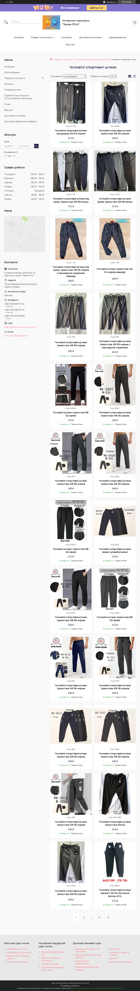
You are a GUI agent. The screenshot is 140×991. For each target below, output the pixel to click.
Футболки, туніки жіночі (19, 952)
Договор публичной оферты (20, 121)
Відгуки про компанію (121, 962)
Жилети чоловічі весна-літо (53, 953)
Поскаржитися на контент (85, 988)
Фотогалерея (12, 72)
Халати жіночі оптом (17, 949)
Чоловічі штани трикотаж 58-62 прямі (71, 414)
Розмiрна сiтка (12, 89)
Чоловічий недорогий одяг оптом (92, 59)
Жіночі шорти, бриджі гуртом (18, 957)
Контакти (66, 37)
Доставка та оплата (90, 37)
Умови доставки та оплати (119, 953)
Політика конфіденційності (110, 988)
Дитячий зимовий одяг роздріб (87, 968)
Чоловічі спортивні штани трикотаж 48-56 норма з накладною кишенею (115, 344)
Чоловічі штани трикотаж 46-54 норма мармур (115, 270)
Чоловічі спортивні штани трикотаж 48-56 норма (115, 132)
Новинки (9, 66)
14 (99, 917)
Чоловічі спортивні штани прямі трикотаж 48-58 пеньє (115, 200)
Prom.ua (85, 983)
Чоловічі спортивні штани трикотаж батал (115, 823)
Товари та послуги (41, 37)
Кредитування (117, 37)
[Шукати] (6, 22)
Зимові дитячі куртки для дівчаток (88, 956)
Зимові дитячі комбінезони (82, 962)
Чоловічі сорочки (50, 964)
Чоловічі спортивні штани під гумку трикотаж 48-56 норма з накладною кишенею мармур (71, 272)
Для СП (113, 958)
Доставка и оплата (14, 115)
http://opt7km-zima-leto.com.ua (20, 327)
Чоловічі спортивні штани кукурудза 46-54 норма (71, 132)
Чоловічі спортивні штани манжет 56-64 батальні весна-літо (115, 893)
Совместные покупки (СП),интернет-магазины (18, 97)
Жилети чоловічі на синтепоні (51, 959)
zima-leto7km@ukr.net (15, 335)
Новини (8, 84)
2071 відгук (111, 2)
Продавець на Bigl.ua (70, 986)
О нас (7, 104)
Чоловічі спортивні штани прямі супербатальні (115, 551)
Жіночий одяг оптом (17, 962)
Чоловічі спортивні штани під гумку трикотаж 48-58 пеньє (71, 200)
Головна (18, 37)
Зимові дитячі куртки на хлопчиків (87, 950)
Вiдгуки (8, 110)
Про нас (70, 44)
